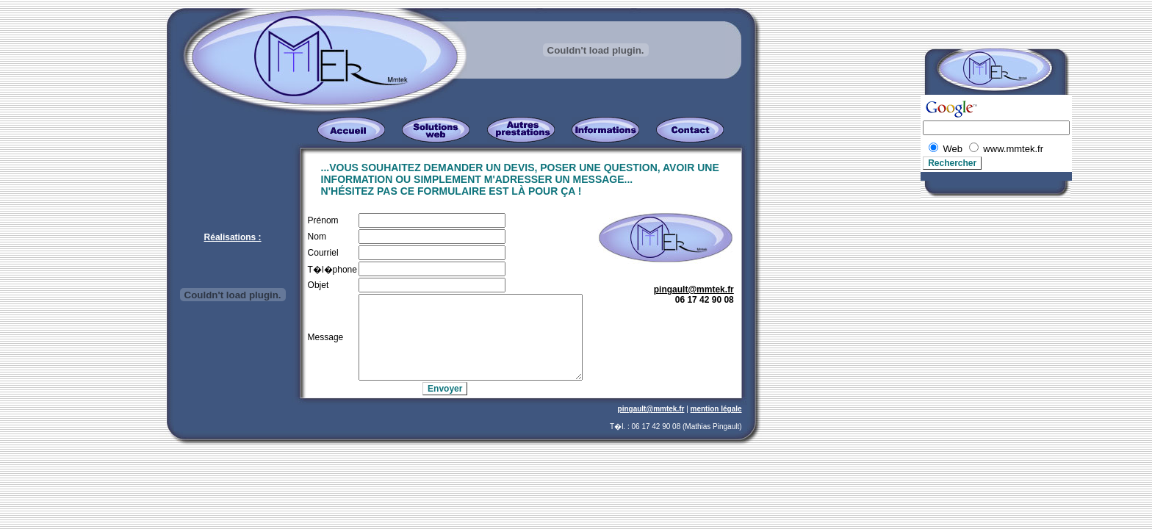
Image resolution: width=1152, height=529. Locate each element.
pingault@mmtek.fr (694, 289)
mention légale (716, 409)
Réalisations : (233, 237)
